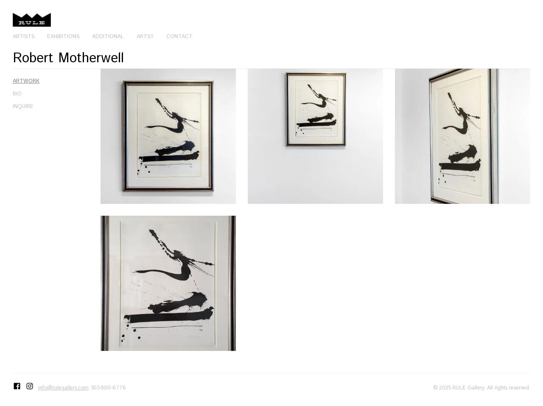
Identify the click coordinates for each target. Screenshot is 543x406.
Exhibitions (63, 36)
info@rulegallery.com (63, 388)
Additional (108, 36)
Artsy (145, 36)
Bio (17, 93)
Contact (179, 36)
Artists (23, 36)
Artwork (26, 81)
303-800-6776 (108, 388)
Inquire (23, 106)
